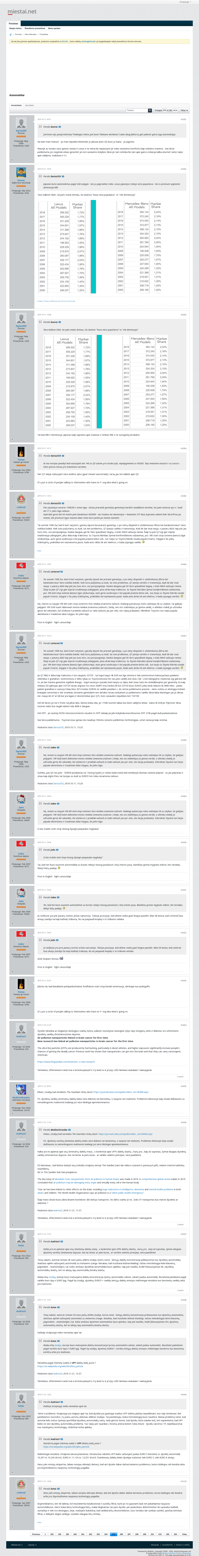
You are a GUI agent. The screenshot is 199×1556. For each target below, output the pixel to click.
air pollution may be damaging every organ (75, 1182)
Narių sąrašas (54, 28)
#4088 (183, 740)
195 (67, 1534)
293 (175, 1534)
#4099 (183, 1394)
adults (40, 1192)
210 (152, 1534)
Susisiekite (167, 1545)
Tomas (21, 459)
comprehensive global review (156, 1179)
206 (121, 1534)
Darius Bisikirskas (184, 1553)
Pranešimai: (18, 146)
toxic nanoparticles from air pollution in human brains (92, 1179)
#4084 (183, 448)
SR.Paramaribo (55, 301)
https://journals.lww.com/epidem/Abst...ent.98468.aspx (120, 1092)
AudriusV (21, 1036)
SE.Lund (64, 301)
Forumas (13, 23)
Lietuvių (32, 1545)
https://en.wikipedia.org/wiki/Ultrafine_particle (60, 1366)
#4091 (183, 890)
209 (144, 1534)
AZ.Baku (40, 301)
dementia (139, 1189)
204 (105, 1534)
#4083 (183, 314)
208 (136, 1534)
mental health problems (161, 1189)
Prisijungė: (19, 141)
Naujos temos (15, 28)
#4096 (183, 1122)
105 (51, 1534)
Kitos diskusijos (31, 34)
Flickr (39, 551)
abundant (60, 1179)
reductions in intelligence (120, 1189)
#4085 (183, 496)
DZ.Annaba (71, 301)
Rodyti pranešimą (60, 127)
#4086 (183, 564)
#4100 (183, 1481)
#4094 (183, 1025)
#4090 (183, 842)
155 (59, 1534)
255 (167, 1534)
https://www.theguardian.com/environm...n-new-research (66, 1061)
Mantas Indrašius (168, 1553)
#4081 (183, 119)
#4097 (183, 1234)
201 (82, 1534)
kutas (21, 1245)
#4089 (183, 796)
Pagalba (155, 1545)
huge (104, 1189)
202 (90, 1534)
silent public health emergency (127, 1192)
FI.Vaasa (46, 301)
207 (129, 1534)
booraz (21, 180)
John (21, 807)
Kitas (184, 1534)
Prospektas (44, 34)
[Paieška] (139, 110)
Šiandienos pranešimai (35, 28)
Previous (36, 1534)
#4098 (183, 1300)
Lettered (21, 507)
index (21, 575)
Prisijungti (185, 2)
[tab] (16, 105)
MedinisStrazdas (21, 1097)
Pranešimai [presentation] (16, 105)
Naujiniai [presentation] (29, 105)
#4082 (183, 169)
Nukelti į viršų (183, 1545)
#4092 (183, 932)
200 (75, 1534)
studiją (52, 1277)
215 (160, 1534)
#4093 (183, 980)
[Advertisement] (99, 69)
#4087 (183, 636)
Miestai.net (16, 1545)
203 (98, 1534)
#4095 (183, 1086)
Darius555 (21, 130)
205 (113, 1534)
